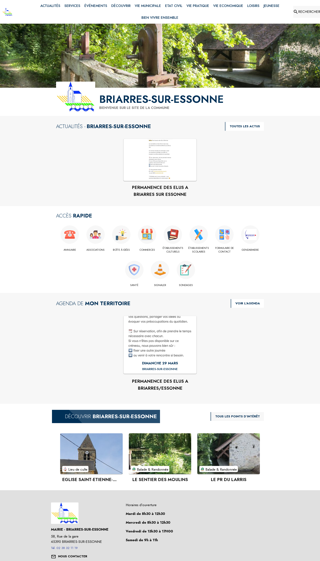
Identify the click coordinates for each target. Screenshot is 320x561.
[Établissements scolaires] (199, 250)
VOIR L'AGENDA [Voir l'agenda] (247, 303)
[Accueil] (7, 12)
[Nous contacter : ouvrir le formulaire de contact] (72, 556)
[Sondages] (186, 285)
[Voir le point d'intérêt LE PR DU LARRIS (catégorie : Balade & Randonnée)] (228, 453)
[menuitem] (50, 6)
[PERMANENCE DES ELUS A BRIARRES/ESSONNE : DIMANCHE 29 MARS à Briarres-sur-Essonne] (160, 369)
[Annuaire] (70, 250)
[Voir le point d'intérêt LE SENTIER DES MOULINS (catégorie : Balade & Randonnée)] (160, 453)
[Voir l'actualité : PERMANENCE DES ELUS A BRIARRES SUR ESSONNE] (160, 160)
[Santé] (134, 285)
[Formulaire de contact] (224, 250)
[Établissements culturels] (173, 250)
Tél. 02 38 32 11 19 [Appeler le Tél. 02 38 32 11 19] (64, 548)
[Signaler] (160, 285)
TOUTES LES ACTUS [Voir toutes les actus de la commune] (245, 126)
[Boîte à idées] (121, 250)
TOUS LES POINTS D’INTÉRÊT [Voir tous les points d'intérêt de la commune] (237, 416)
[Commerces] (147, 250)
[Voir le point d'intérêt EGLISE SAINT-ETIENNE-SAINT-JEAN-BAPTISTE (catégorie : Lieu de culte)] (91, 453)
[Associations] (96, 250)
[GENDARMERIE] (250, 250)
